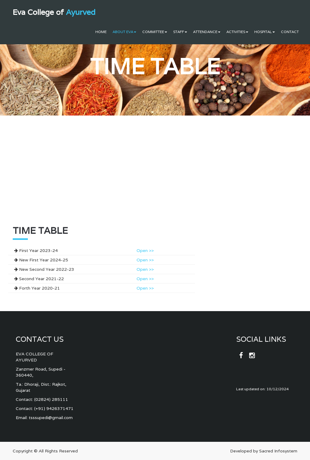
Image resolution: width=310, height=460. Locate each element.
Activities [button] (237, 31)
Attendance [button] (206, 31)
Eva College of (54, 12)
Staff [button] (180, 31)
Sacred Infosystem (278, 451)
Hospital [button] (264, 31)
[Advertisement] (101, 179)
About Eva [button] (124, 31)
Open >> (145, 250)
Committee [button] (154, 31)
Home (101, 31)
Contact (290, 31)
